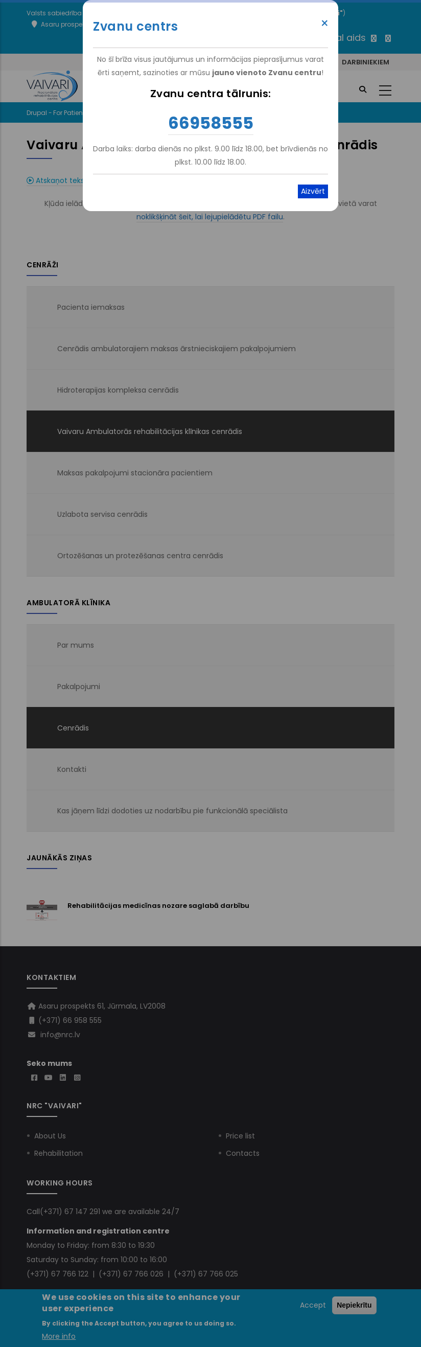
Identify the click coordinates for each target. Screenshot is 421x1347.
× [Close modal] (324, 23)
